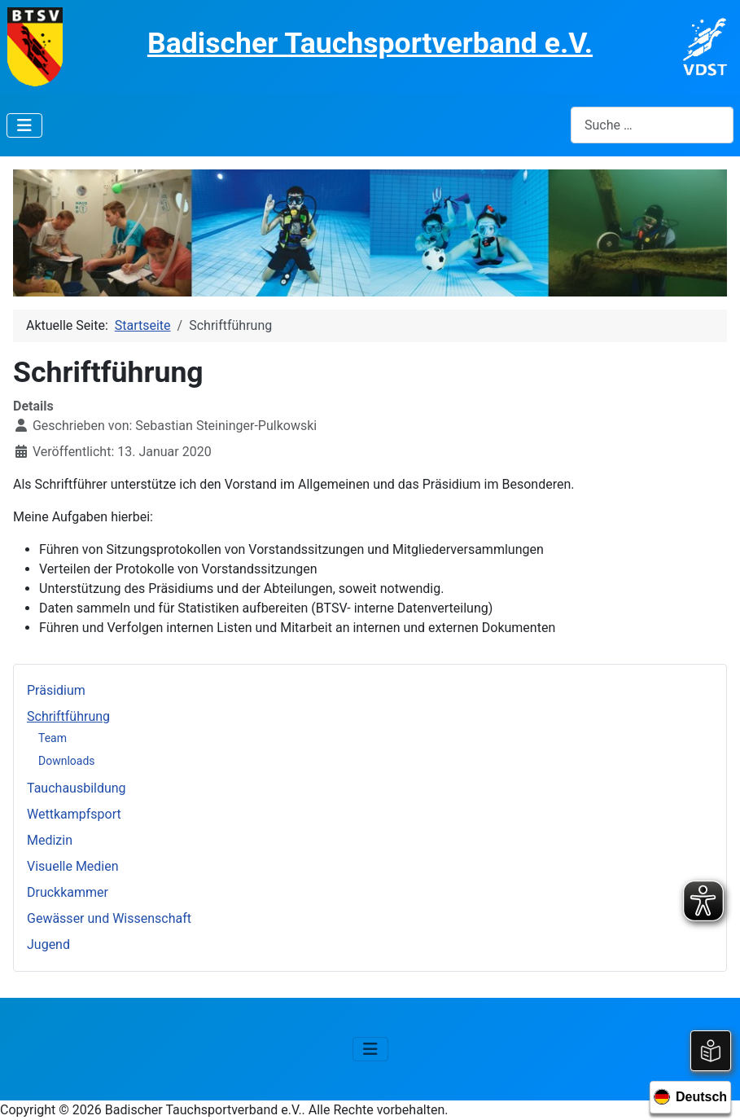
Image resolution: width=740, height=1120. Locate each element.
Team (52, 737)
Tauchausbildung (76, 788)
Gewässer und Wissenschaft (109, 918)
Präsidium (56, 690)
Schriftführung (68, 716)
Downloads (66, 760)
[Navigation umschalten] (24, 125)
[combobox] (652, 125)
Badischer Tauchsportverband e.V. (370, 43)
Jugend (48, 944)
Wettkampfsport (74, 814)
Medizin (49, 840)
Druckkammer (67, 892)
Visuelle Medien (73, 866)
